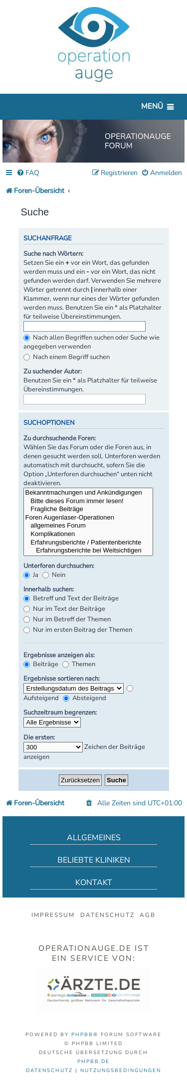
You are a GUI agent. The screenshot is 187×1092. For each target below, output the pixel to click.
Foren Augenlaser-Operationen (88, 518)
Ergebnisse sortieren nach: (61, 678)
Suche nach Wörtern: (53, 253)
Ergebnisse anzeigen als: (59, 655)
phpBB (82, 1034)
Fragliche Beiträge (88, 509)
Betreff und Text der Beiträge (71, 598)
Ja (30, 574)
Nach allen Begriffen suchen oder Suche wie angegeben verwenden (91, 342)
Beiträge (40, 664)
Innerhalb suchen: (48, 589)
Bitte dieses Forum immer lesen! (88, 501)
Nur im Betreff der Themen (67, 619)
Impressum (53, 915)
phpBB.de (93, 1061)
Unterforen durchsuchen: (58, 565)
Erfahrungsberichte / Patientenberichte (88, 543)
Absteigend (84, 698)
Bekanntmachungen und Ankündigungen (88, 493)
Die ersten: (39, 737)
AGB (148, 915)
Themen (78, 664)
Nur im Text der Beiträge (64, 608)
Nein (53, 574)
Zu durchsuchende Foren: (59, 438)
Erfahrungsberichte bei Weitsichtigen (88, 550)
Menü (152, 106)
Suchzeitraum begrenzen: (60, 712)
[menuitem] (27, 173)
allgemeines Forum (88, 526)
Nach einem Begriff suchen (66, 357)
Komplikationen (88, 534)
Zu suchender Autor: (52, 371)
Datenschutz (107, 915)
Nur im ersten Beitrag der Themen (77, 629)
